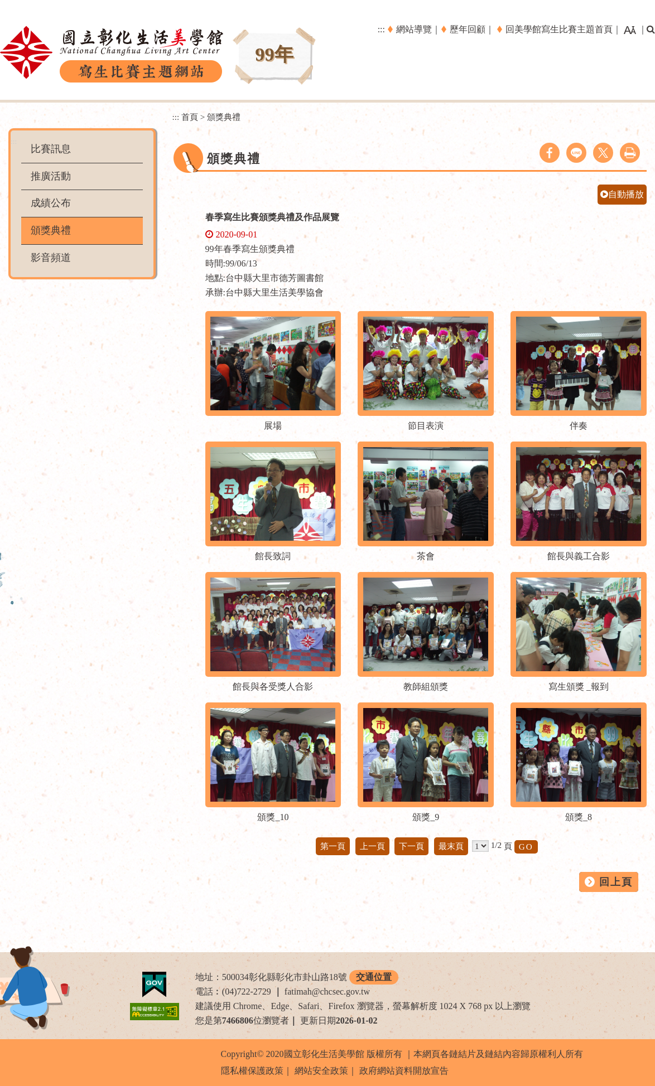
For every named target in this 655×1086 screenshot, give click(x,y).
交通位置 (374, 977)
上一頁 (372, 846)
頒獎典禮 (51, 230)
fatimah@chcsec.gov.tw (327, 991)
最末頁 (451, 846)
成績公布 (51, 203)
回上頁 (616, 882)
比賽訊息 (51, 148)
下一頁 (411, 846)
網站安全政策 (321, 1070)
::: (381, 29)
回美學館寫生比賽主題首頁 (559, 29)
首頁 (189, 117)
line (576, 153)
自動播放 (622, 194)
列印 (630, 153)
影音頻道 (51, 257)
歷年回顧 (467, 29)
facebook (550, 153)
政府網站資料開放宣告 (404, 1070)
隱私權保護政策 (252, 1070)
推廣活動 (51, 176)
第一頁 (332, 846)
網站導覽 (414, 29)
